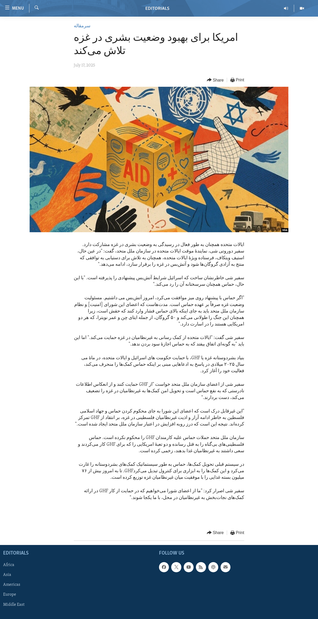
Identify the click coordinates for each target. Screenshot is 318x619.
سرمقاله (82, 26)
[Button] (215, 80)
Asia (7, 575)
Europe (9, 595)
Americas (11, 585)
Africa (8, 565)
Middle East (13, 605)
